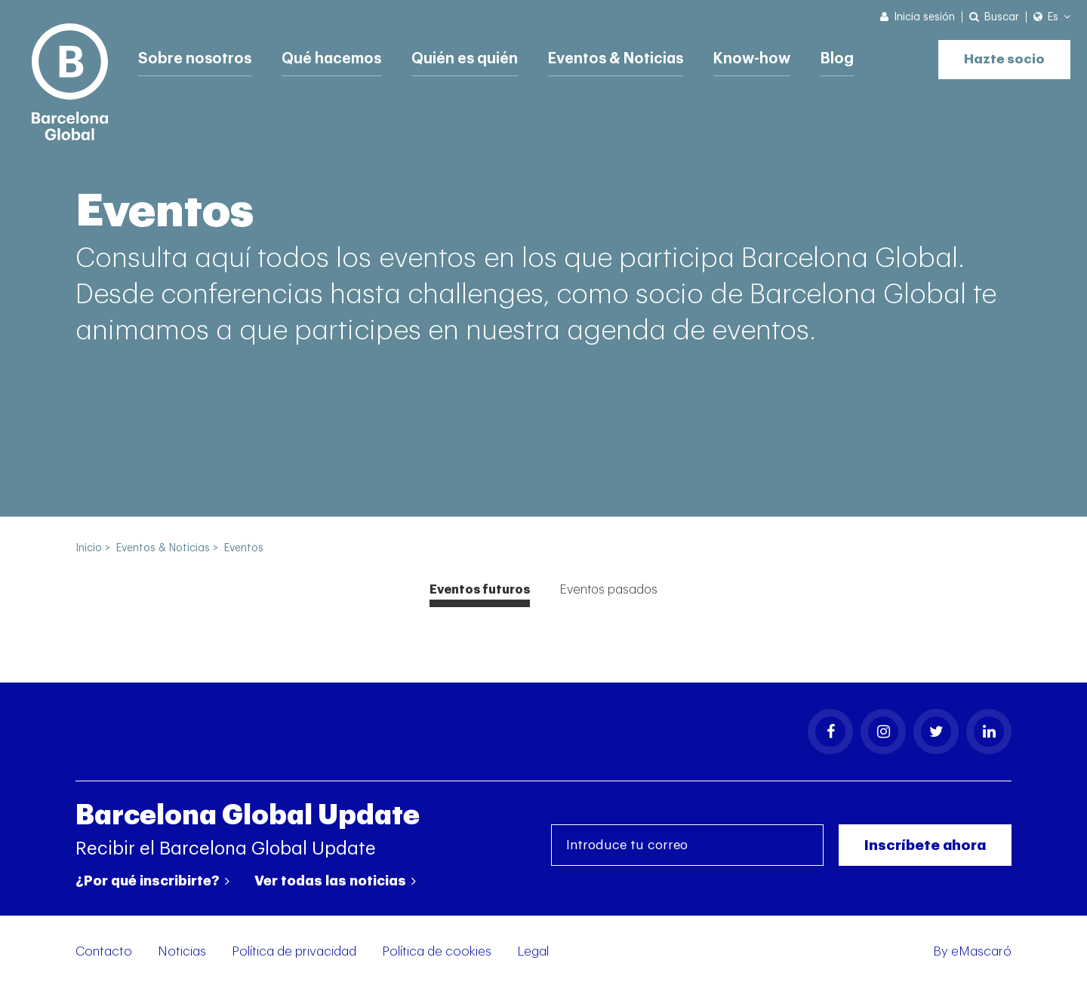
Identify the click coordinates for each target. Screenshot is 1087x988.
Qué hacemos (335, 56)
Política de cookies (436, 951)
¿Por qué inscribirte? (152, 881)
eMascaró (981, 951)
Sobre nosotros (196, 56)
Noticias (182, 951)
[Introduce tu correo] (687, 845)
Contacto (103, 951)
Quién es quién (472, 56)
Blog (855, 56)
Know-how (768, 56)
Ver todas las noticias (335, 881)
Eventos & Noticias (628, 56)
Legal (533, 951)
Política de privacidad (294, 951)
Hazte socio (1000, 55)
